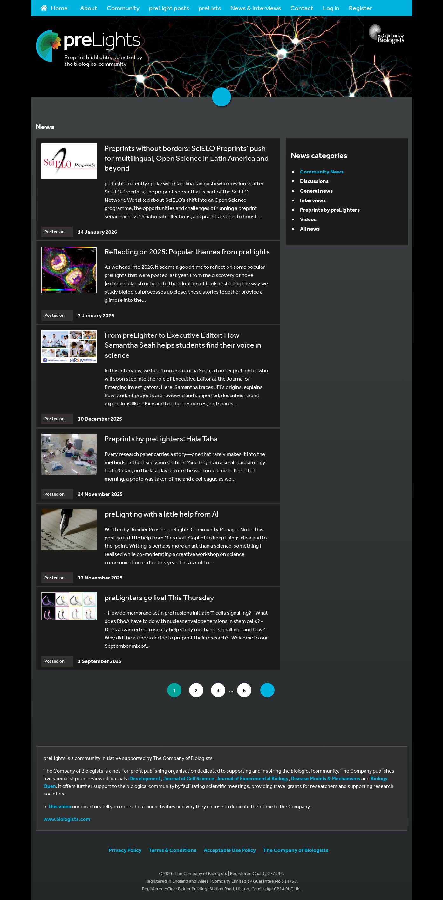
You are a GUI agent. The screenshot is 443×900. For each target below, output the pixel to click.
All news (310, 228)
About (88, 7)
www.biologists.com (67, 819)
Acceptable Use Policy (230, 850)
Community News (322, 171)
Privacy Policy (125, 850)
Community (123, 7)
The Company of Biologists (295, 850)
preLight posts (169, 7)
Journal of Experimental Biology (252, 778)
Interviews (313, 200)
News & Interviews (255, 7)
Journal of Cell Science (188, 778)
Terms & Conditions (172, 850)
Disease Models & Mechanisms (325, 778)
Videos (308, 219)
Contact (301, 7)
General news (316, 190)
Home (54, 7)
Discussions (314, 181)
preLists (210, 7)
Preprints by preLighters (330, 209)
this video (60, 806)
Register (360, 7)
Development (145, 778)
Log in (331, 7)
